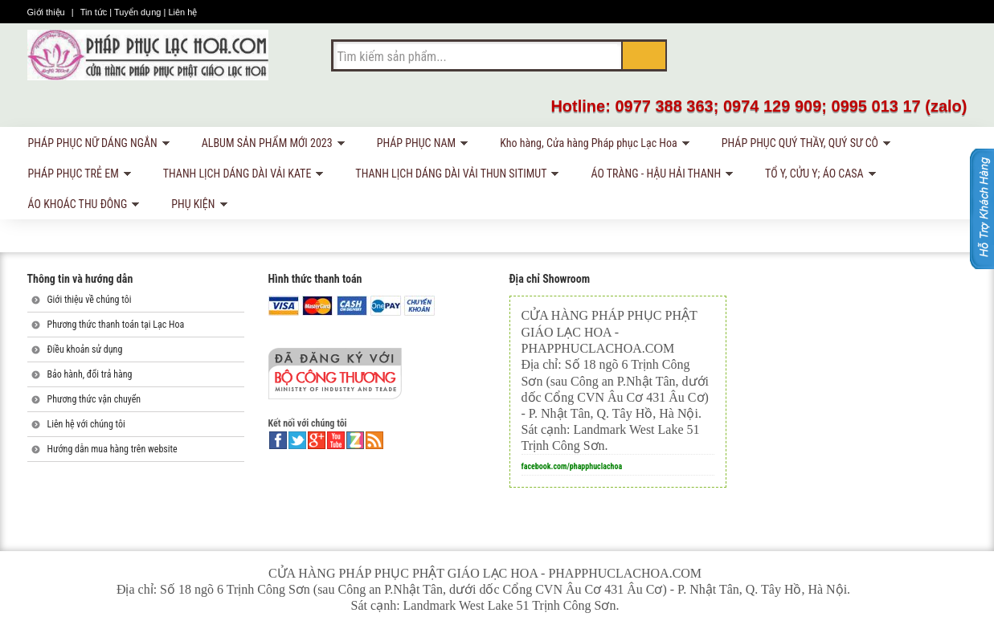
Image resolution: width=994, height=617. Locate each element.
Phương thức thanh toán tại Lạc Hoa (116, 324)
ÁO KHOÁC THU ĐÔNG (81, 207)
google (316, 440)
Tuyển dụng (139, 12)
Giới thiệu (47, 12)
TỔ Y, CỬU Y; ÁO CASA (818, 176)
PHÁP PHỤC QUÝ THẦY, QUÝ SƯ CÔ (803, 146)
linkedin (355, 440)
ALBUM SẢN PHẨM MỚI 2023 (270, 146)
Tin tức (95, 12)
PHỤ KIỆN (196, 207)
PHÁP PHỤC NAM (419, 146)
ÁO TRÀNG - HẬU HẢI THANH (659, 176)
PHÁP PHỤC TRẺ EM (77, 176)
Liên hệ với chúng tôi (86, 424)
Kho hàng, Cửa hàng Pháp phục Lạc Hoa (591, 146)
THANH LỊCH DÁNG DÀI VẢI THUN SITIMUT (454, 176)
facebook (278, 440)
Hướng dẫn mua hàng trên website (112, 449)
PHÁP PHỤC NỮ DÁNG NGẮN (96, 146)
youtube (336, 440)
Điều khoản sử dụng (85, 349)
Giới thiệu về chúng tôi (89, 299)
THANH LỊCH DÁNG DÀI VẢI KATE (241, 176)
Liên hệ (182, 12)
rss (374, 440)
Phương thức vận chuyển (94, 399)
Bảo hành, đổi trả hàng (90, 374)
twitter (297, 440)
